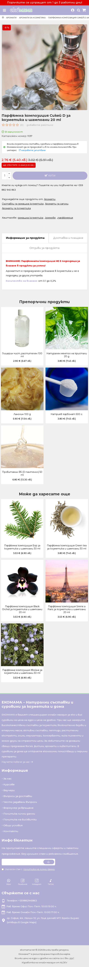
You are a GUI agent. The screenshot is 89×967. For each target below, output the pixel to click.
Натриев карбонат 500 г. (67, 414)
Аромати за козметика (32, 17)
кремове (50, 217)
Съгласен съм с (28, 869)
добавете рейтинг (40, 124)
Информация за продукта (25, 237)
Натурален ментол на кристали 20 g (66, 355)
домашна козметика (30, 217)
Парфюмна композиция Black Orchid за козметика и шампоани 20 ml (22, 609)
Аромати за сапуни (56, 203)
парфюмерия (65, 217)
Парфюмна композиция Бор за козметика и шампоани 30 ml (22, 547)
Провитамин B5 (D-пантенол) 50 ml (22, 473)
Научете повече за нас (16, 762)
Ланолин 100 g (22, 414)
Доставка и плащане (68, 237)
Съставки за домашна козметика (23, 203)
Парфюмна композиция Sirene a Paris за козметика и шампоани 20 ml (67, 609)
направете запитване (33, 150)
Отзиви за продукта (44, 248)
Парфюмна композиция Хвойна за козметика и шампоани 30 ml (22, 671)
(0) (22, 124)
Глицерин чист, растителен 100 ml (22, 355)
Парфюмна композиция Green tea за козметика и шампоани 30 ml (67, 547)
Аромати (11, 17)
